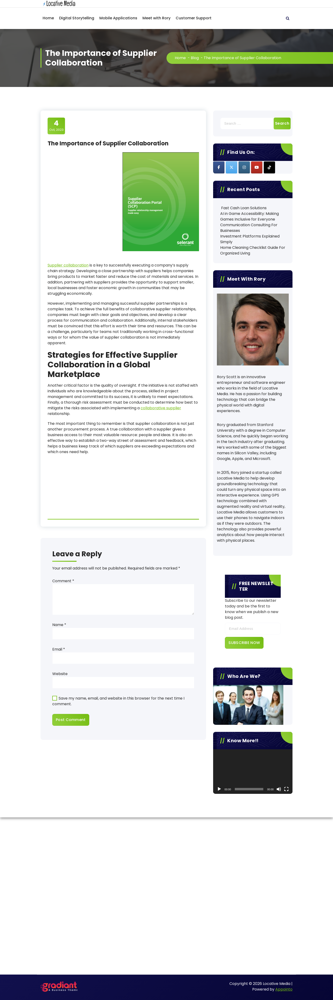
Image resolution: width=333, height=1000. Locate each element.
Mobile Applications (118, 18)
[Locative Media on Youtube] (256, 167)
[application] (252, 771)
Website (60, 673)
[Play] (219, 789)
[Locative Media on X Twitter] (231, 167)
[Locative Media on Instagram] (244, 167)
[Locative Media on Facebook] (218, 167)
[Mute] (278, 789)
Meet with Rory (156, 18)
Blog (195, 58)
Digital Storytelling (76, 18)
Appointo (283, 989)
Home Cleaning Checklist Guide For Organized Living (252, 250)
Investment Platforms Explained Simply (250, 239)
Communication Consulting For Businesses (248, 227)
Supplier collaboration (68, 265)
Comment (63, 581)
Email (58, 649)
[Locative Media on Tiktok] (269, 167)
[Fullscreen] (286, 789)
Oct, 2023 (56, 125)
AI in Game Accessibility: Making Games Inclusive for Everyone (249, 216)
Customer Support (193, 18)
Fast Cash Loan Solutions (243, 208)
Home (48, 18)
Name (59, 624)
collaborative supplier (161, 408)
